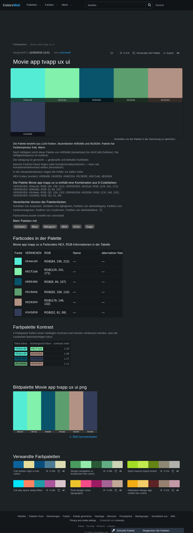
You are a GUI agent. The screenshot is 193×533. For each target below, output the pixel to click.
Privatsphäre (125, 516)
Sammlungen (53, 516)
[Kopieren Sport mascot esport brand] (173, 471)
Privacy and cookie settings (83, 520)
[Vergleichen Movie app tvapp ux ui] (178, 53)
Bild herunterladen (83, 436)
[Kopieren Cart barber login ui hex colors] (58, 471)
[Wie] (112, 53)
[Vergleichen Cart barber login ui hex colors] (63, 471)
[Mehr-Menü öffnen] (40, 5)
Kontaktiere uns (160, 516)
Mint (64, 226)
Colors (11, 5)
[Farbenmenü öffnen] (57, 5)
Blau (35, 226)
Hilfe (173, 516)
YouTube (90, 526)
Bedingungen (142, 516)
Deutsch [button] (160, 5)
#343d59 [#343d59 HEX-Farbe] (18, 310)
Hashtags (99, 516)
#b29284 (31, 302)
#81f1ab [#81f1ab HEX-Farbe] (18, 269)
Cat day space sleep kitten (28, 490)
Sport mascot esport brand (142, 471)
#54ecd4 (31, 261)
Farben (49, 4)
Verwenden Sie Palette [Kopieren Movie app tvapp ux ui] (146, 53)
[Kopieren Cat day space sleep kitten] (58, 490)
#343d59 (31, 312)
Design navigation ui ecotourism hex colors (83, 472)
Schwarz (20, 226)
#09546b (31, 282)
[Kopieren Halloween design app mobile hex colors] (173, 490)
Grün (77, 226)
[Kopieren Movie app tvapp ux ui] (101, 210)
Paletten (32, 4)
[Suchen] (119, 5)
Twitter (81, 526)
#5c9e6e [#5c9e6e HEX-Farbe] (18, 289)
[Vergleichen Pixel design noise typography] (120, 490)
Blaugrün (49, 226)
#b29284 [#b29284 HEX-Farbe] (18, 300)
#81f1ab (31, 271)
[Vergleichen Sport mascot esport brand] (177, 471)
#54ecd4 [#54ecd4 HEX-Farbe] (18, 259)
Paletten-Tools (36, 516)
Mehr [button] (65, 4)
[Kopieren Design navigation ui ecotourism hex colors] (115, 471)
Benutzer (112, 516)
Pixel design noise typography (81, 491)
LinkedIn (111, 526)
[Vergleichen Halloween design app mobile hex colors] (177, 490)
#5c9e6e (31, 292)
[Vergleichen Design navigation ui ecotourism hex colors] (120, 471)
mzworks (119, 520)
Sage (89, 226)
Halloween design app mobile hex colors (140, 491)
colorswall (65, 52)
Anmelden (119, 139)
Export (168, 53)
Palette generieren (82, 516)
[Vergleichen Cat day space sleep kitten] (63, 490)
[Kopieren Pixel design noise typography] (115, 490)
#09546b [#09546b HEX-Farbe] (18, 279)
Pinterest (101, 526)
